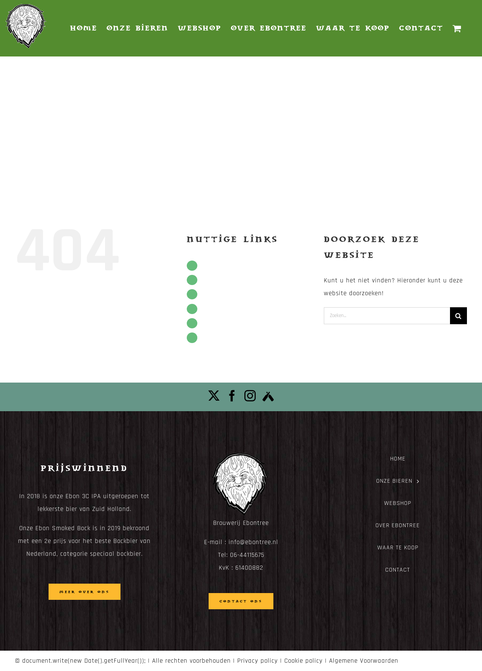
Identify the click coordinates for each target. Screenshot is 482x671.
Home (209, 266)
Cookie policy (303, 661)
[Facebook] (232, 395)
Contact (212, 338)
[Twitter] (214, 395)
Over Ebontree (221, 309)
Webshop (214, 294)
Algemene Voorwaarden (363, 661)
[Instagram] (250, 395)
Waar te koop (220, 323)
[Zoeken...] (387, 315)
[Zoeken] (458, 315)
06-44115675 (247, 555)
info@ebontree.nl (253, 542)
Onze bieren (217, 280)
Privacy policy (257, 661)
